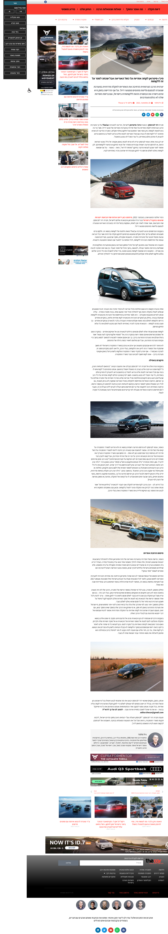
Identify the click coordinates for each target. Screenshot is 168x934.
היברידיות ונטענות (100, 873)
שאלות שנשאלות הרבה (81, 9)
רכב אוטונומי (119, 876)
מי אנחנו (129, 892)
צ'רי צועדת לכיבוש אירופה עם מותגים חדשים (48, 823)
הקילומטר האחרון (117, 880)
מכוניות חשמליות (100, 876)
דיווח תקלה (127, 9)
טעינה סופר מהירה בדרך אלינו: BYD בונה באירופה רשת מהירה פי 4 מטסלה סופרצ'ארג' (47, 122)
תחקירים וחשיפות (82, 876)
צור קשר (129, 1)
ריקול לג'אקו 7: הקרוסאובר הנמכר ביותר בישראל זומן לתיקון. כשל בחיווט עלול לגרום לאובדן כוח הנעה (47, 74)
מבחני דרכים (132, 873)
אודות (121, 1)
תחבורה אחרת (53, 19)
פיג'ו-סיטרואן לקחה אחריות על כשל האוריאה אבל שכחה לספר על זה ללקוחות (101, 79)
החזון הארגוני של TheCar (142, 1)
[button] (135, 115)
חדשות (136, 19)
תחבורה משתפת (117, 873)
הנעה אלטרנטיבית (100, 869)
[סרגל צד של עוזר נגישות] (3, 90)
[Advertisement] (46, 208)
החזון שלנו (59, 9)
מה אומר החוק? (107, 9)
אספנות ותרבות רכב (81, 869)
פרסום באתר (113, 1)
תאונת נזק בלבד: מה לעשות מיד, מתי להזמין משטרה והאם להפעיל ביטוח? (48, 49)
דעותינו (134, 880)
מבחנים (123, 19)
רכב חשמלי (71, 19)
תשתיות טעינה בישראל (101, 881)
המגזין (110, 19)
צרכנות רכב (34, 19)
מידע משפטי (41, 9)
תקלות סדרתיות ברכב (92, 19)
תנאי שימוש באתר (114, 892)
